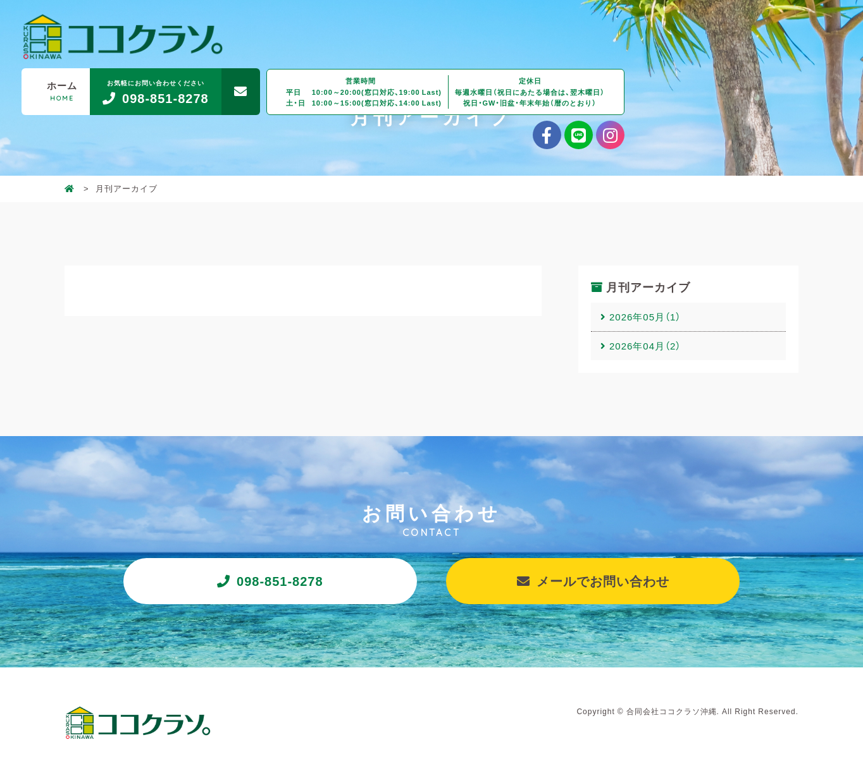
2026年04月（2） (645, 346)
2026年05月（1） (645, 317)
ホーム (62, 90)
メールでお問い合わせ (603, 580)
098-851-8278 (280, 580)
